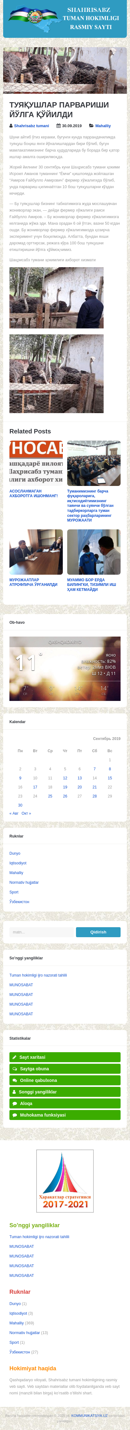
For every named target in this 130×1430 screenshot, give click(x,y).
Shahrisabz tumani (31, 126)
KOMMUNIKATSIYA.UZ (89, 1416)
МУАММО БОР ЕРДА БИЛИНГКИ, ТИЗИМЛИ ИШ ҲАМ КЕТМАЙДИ (91, 585)
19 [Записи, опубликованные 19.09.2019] (65, 787)
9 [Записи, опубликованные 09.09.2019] (20, 778)
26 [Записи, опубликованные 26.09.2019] (65, 796)
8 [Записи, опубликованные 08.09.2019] (110, 769)
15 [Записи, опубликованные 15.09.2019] (110, 778)
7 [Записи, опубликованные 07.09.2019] (95, 769)
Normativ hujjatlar (24, 882)
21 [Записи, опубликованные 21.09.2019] (95, 787)
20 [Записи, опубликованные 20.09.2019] (80, 787)
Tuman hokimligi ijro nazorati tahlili (38, 975)
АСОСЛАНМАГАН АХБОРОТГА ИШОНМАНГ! (33, 493)
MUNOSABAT (21, 985)
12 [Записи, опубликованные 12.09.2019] (65, 778)
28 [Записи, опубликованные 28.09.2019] (95, 796)
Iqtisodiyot (17, 863)
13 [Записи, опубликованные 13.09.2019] (80, 778)
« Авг (14, 813)
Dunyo (14, 853)
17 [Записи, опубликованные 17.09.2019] (35, 787)
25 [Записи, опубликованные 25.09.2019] (50, 796)
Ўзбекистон (19, 902)
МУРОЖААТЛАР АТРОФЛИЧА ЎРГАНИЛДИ (33, 582)
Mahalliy (103, 126)
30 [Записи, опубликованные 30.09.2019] (20, 805)
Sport (14, 892)
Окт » (26, 813)
